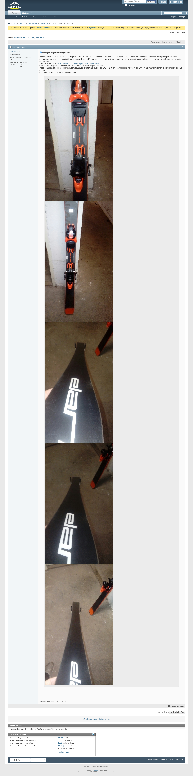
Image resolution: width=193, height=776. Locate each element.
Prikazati (178, 42)
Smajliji (60, 740)
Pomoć (163, 2)
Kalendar (27, 17)
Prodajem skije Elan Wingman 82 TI (29, 37)
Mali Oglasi (33, 23)
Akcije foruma (37, 17)
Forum (14, 13)
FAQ (21, 17)
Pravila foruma (63, 752)
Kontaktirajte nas (153, 759)
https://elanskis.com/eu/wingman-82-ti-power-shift (78, 63)
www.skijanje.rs (167, 759)
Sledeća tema (103, 719)
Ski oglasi (44, 23)
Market (22, 23)
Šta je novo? (27, 13)
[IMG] (60, 743)
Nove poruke (13, 17)
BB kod (60, 738)
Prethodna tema (90, 719)
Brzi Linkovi (49, 17)
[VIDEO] (61, 746)
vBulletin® (95, 770)
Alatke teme (155, 42)
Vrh (182, 712)
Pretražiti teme (167, 42)
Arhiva (176, 759)
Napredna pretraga (178, 17)
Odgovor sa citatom (176, 706)
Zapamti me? (130, 5)
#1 (183, 47)
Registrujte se (176, 2)
